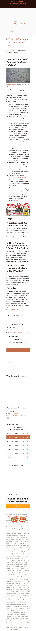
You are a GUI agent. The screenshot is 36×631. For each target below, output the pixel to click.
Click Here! (18, 506)
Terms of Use (10, 518)
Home (7, 50)
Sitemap (17, 516)
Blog (12, 50)
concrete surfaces (21, 177)
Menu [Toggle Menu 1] (10, 31)
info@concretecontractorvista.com (18, 3)
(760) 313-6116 (20, 1)
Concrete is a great (18, 76)
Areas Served (10, 516)
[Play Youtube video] (18, 209)
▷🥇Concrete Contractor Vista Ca (18, 14)
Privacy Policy (24, 516)
